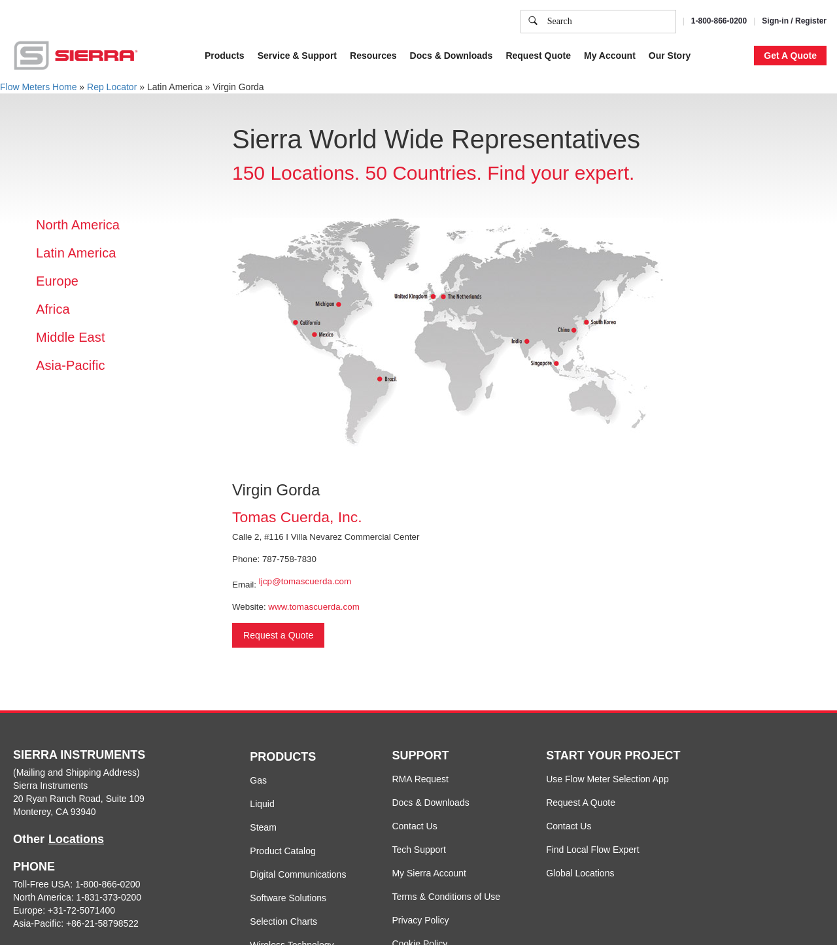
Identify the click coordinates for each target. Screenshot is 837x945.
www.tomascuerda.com (314, 607)
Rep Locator (112, 87)
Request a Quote (278, 635)
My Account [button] (610, 55)
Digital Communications (298, 874)
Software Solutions (288, 898)
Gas (258, 780)
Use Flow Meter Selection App (607, 779)
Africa (53, 309)
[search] (532, 21)
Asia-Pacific (70, 365)
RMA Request (420, 779)
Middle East (70, 337)
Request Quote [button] (538, 55)
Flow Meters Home (38, 87)
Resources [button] (373, 55)
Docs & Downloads (430, 802)
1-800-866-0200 (719, 20)
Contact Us (414, 826)
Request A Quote (580, 802)
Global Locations (580, 873)
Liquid (262, 804)
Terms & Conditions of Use (446, 896)
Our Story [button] (670, 55)
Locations (76, 839)
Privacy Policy (420, 920)
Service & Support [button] (297, 55)
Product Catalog (282, 851)
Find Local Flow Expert (592, 849)
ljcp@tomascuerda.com (305, 581)
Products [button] (225, 55)
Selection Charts (283, 921)
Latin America (76, 253)
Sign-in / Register (794, 20)
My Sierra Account (429, 873)
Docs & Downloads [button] (451, 55)
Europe (57, 281)
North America (78, 225)
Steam (263, 827)
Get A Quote (790, 55)
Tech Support (419, 849)
